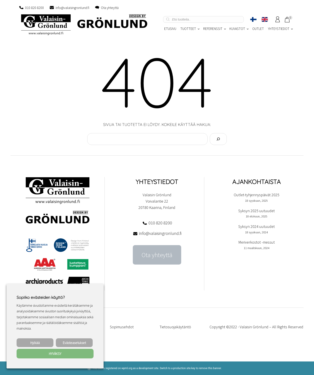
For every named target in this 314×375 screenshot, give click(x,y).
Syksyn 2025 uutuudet (256, 210)
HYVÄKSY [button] (55, 353)
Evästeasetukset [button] (74, 343)
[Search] (218, 139)
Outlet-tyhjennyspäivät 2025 (256, 194)
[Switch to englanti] (264, 19)
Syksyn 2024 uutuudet (256, 226)
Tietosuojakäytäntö (175, 326)
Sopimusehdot (122, 326)
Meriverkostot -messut (256, 242)
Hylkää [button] (35, 343)
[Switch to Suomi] (253, 19)
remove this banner (210, 368)
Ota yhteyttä (110, 7)
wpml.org (126, 368)
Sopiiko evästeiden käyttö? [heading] (41, 297)
